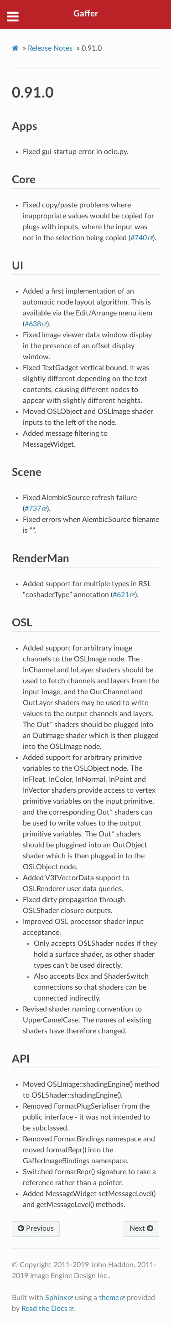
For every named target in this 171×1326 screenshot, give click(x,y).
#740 (138, 238)
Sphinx (56, 1297)
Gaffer (85, 14)
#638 (33, 324)
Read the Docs (44, 1308)
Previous (36, 1228)
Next (141, 1228)
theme (109, 1297)
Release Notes (50, 48)
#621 (121, 595)
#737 (33, 508)
